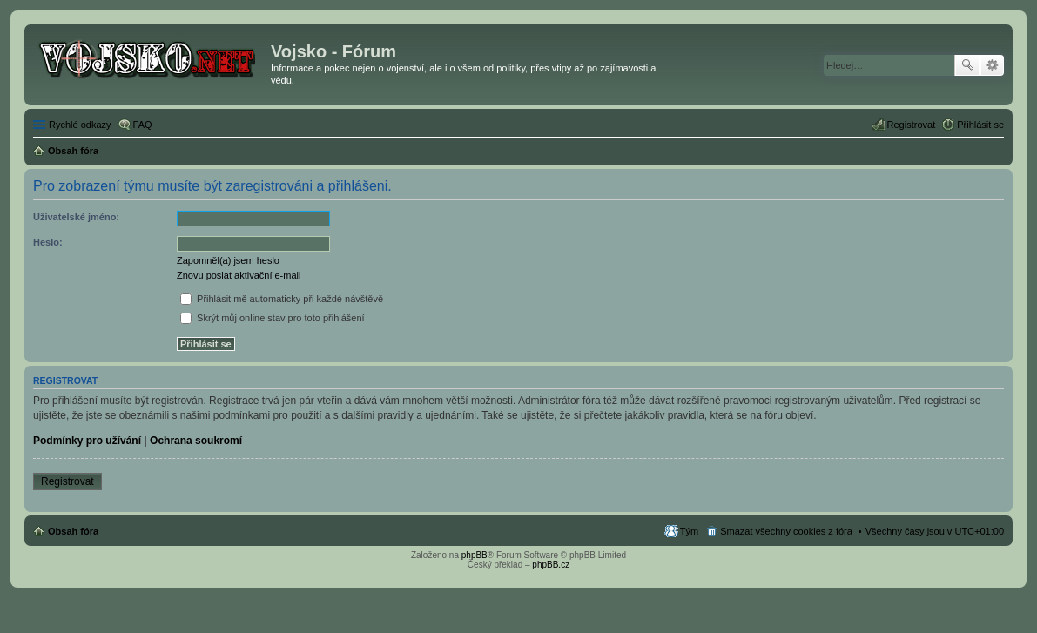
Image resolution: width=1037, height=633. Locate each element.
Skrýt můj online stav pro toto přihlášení (272, 318)
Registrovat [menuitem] (911, 124)
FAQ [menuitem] (142, 124)
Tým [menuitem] (689, 531)
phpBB (474, 555)
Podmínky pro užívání (87, 440)
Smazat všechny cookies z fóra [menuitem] (786, 531)
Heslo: (48, 242)
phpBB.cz (550, 564)
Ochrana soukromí (196, 440)
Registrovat (67, 481)
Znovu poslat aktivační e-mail (238, 275)
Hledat (967, 65)
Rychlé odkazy (80, 124)
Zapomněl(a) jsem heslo (228, 260)
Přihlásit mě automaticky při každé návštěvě (281, 298)
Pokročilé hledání (992, 65)
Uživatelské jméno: (76, 217)
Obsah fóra (73, 531)
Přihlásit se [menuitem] (980, 124)
